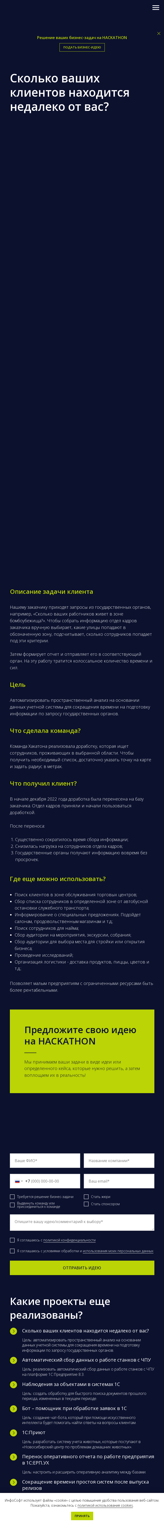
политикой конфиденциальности (69, 1240)
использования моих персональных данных (118, 1251)
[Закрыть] (159, 33)
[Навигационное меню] (155, 7)
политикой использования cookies (105, 1505)
